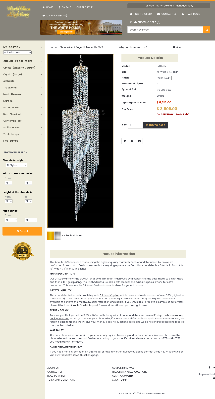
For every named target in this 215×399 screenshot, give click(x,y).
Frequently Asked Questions (129, 371)
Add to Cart (155, 125)
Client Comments (123, 375)
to (26, 178)
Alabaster (9, 81)
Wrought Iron (11, 107)
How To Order (56, 375)
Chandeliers (66, 47)
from (8, 178)
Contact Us (54, 371)
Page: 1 (80, 47)
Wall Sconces (11, 127)
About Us (53, 367)
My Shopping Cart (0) (145, 22)
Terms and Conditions (61, 379)
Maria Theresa (12, 94)
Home (48, 7)
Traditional (10, 87)
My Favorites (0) (55, 15)
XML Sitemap (119, 379)
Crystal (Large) (12, 74)
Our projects (85, 7)
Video (177, 47)
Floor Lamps (10, 140)
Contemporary (12, 120)
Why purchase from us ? (133, 47)
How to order (141, 14)
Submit (22, 231)
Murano (8, 101)
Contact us (166, 14)
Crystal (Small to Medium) (19, 67)
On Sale (65, 7)
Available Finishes (64, 235)
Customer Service (123, 367)
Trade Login (191, 14)
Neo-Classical (12, 114)
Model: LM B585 (95, 47)
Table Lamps (11, 134)
